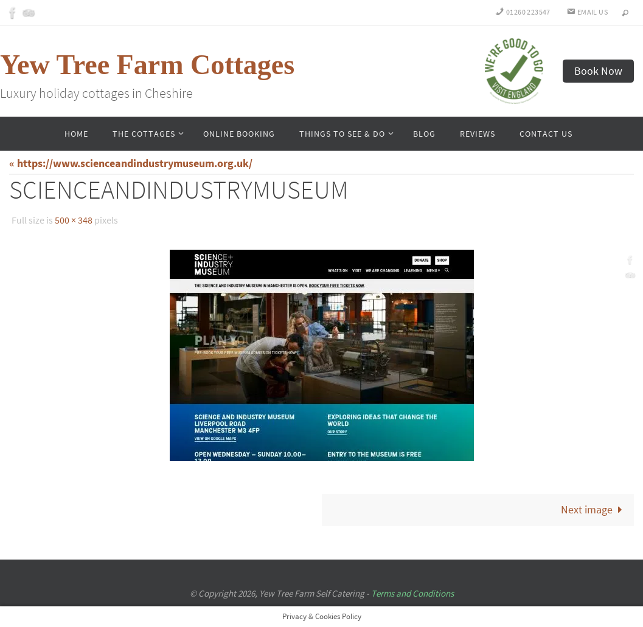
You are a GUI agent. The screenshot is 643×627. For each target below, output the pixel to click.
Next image (594, 509)
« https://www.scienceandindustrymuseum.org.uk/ (130, 163)
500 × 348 (73, 220)
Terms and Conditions (412, 593)
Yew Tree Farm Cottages (147, 64)
